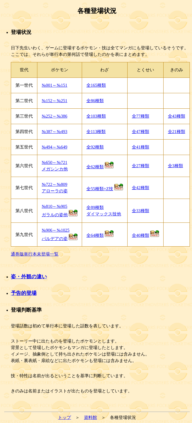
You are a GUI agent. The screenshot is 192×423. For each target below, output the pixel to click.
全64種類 (95, 235)
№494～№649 (54, 147)
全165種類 (96, 85)
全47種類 (140, 131)
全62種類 (95, 166)
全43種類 (176, 116)
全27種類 (140, 165)
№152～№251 (54, 100)
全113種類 (96, 131)
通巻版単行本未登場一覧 (34, 254)
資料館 (90, 417)
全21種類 (176, 131)
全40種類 (140, 235)
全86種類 (95, 100)
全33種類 (140, 210)
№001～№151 (54, 85)
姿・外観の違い (29, 276)
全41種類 (140, 147)
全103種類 (96, 116)
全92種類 (95, 147)
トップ (64, 417)
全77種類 (140, 116)
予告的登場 (24, 293)
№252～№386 (54, 116)
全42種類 (140, 187)
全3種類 (175, 165)
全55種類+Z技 (99, 188)
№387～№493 (54, 131)
